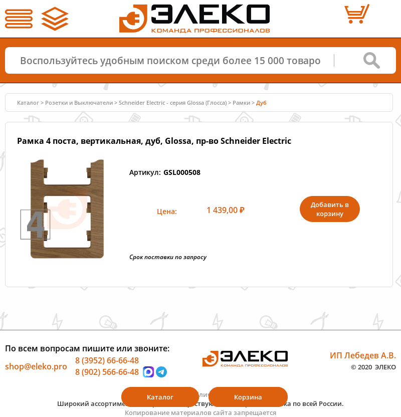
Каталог (28, 102)
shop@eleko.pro (36, 365)
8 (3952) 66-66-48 (107, 359)
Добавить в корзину (330, 209)
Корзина (248, 396)
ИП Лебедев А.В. (363, 354)
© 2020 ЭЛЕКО (373, 366)
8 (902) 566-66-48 (107, 371)
